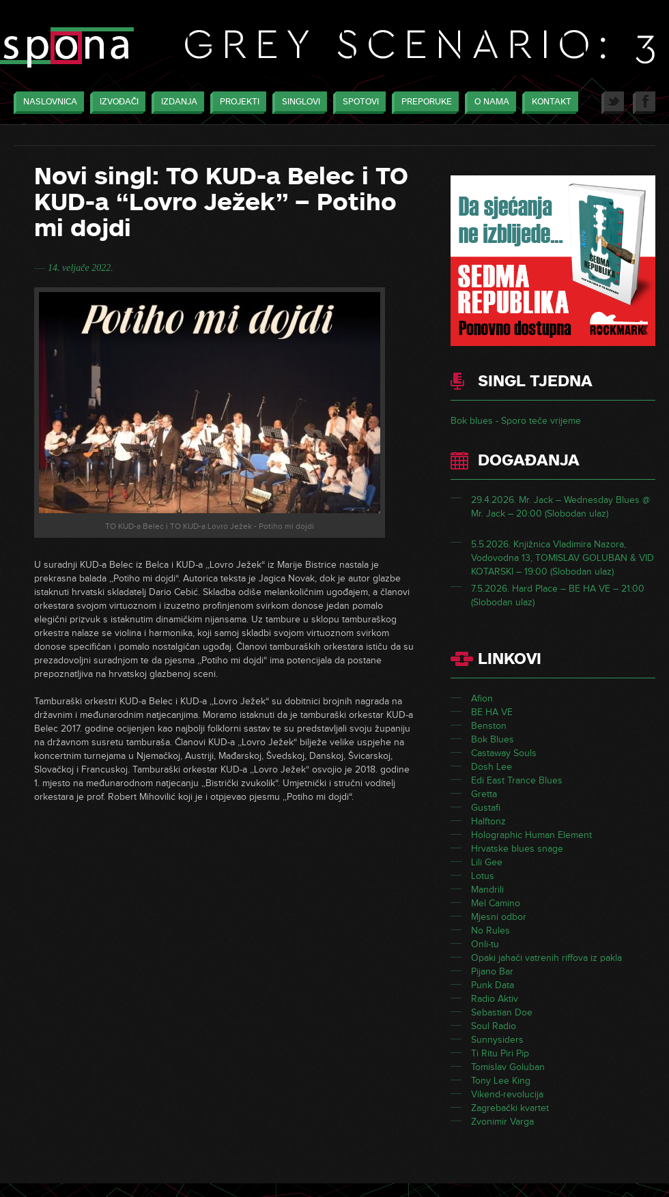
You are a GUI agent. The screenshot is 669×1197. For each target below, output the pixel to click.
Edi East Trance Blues (517, 780)
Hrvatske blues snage (517, 848)
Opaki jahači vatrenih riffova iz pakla (546, 958)
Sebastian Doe (501, 1012)
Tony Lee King (500, 1081)
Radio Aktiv (494, 999)
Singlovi (297, 102)
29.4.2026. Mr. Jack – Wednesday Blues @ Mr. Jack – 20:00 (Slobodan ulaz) (560, 507)
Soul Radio (493, 1026)
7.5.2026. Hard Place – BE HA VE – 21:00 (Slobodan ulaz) (557, 595)
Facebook (644, 102)
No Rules (490, 930)
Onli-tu (485, 944)
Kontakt (548, 102)
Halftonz (488, 821)
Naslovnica (46, 102)
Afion (482, 698)
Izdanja (175, 102)
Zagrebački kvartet (510, 1108)
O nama (488, 102)
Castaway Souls (504, 753)
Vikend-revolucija (507, 1094)
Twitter (612, 102)
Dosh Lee (491, 767)
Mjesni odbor (498, 917)
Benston (489, 726)
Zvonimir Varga (502, 1121)
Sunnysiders (497, 1040)
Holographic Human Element (531, 835)
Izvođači (116, 102)
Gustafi (485, 808)
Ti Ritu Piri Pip (500, 1053)
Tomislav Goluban (508, 1067)
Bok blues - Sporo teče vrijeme (516, 421)
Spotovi (357, 102)
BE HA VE (492, 712)
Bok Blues (492, 739)
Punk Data (492, 985)
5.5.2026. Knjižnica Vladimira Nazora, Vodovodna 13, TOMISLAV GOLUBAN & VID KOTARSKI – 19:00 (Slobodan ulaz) (562, 558)
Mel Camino (495, 903)
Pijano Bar (492, 971)
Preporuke (423, 102)
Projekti (236, 102)
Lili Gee (486, 862)
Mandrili (487, 889)
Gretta (484, 794)
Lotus (482, 876)
